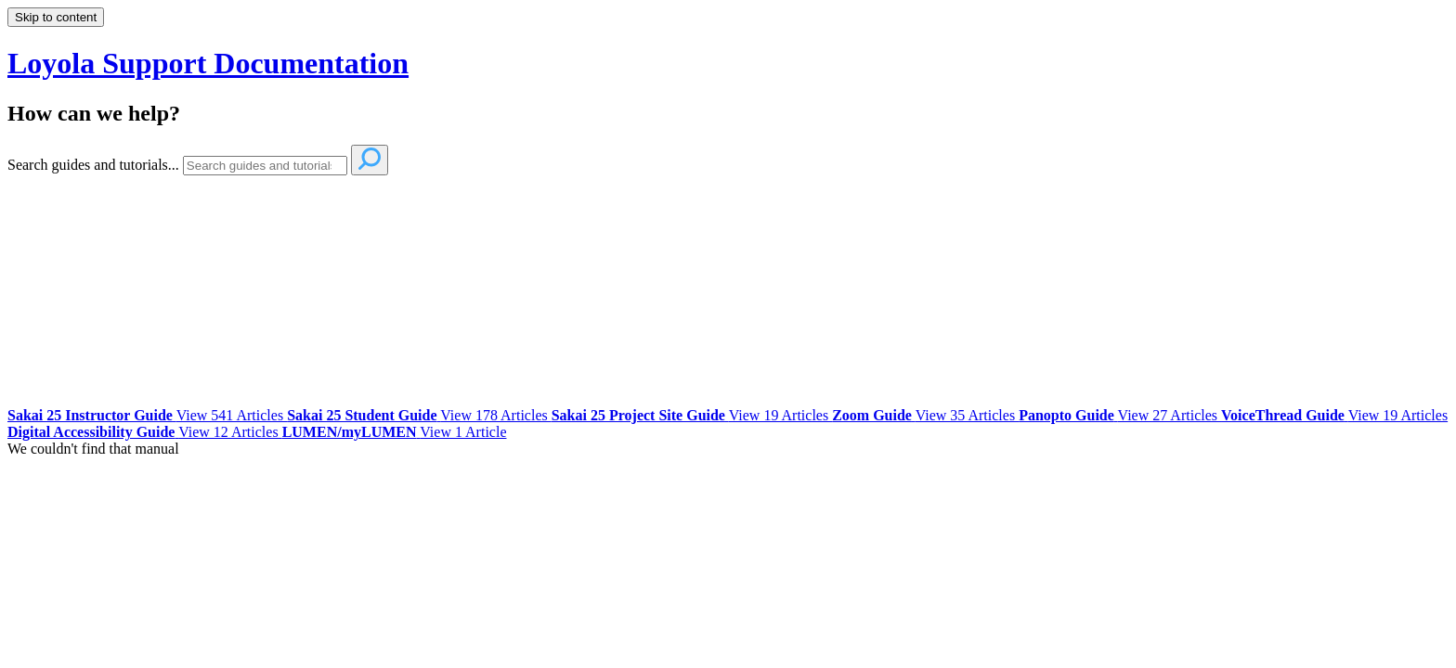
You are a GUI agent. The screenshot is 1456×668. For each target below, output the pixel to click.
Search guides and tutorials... (93, 165)
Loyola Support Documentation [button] (208, 63)
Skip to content (56, 17)
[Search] (265, 165)
